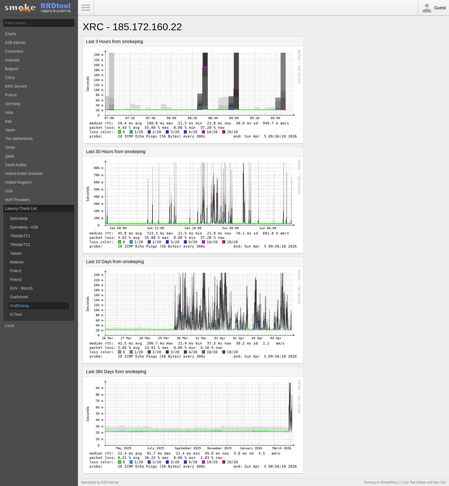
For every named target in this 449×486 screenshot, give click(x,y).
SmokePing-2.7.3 (393, 482)
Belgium (11, 69)
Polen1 (16, 271)
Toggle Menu (86, 8)
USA (9, 191)
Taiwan (16, 253)
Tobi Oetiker (417, 482)
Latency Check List (20, 208)
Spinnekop (19, 218)
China (10, 77)
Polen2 (16, 279)
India (9, 112)
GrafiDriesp (19, 306)
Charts (10, 34)
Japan (10, 130)
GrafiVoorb (19, 297)
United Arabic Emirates (24, 173)
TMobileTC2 (20, 245)
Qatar (9, 156)
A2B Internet (15, 43)
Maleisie (17, 262)
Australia (12, 60)
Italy (8, 121)
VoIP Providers (17, 200)
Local (9, 326)
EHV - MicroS (21, 288)
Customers (14, 51)
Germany (12, 104)
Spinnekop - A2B (24, 227)
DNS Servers (16, 86)
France (11, 95)
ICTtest (16, 314)
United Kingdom (18, 182)
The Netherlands (19, 139)
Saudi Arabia (15, 165)
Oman (10, 147)
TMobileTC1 (20, 236)
